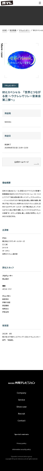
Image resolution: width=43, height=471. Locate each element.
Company (21, 392)
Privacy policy (21, 443)
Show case (21, 406)
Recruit (21, 413)
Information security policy (21, 449)
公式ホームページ (21, 162)
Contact (21, 420)
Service (21, 399)
